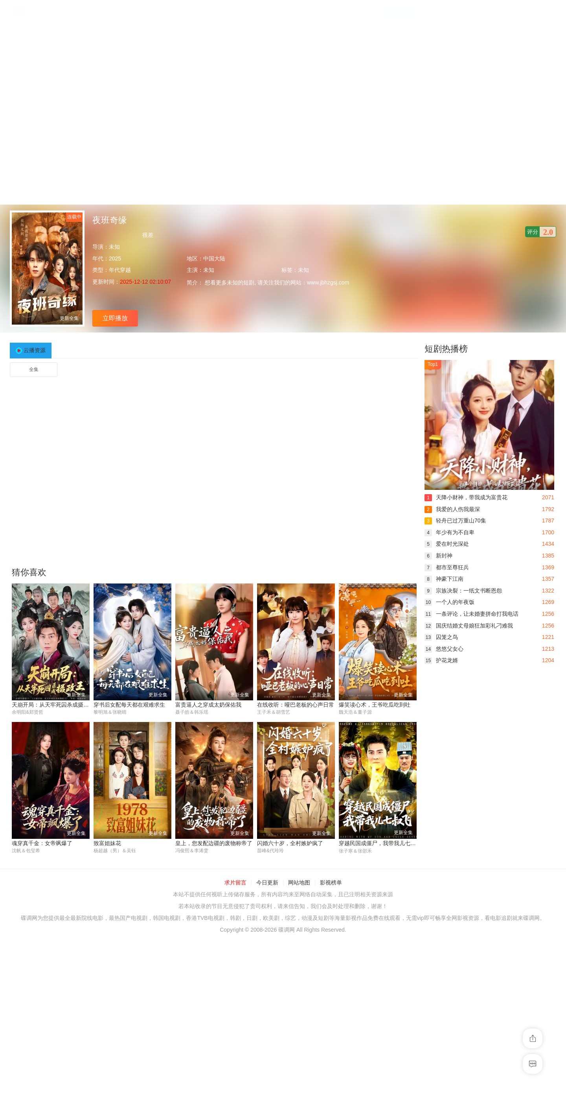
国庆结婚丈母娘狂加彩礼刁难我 (468, 625)
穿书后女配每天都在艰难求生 (129, 705)
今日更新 (267, 883)
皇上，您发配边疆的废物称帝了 (213, 843)
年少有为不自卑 (449, 532)
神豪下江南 (443, 579)
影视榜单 (331, 883)
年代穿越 (120, 270)
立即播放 (115, 318)
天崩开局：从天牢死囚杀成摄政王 (53, 705)
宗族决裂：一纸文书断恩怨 (463, 590)
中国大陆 (214, 258)
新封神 (438, 555)
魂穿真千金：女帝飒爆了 (42, 843)
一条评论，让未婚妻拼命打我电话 (471, 614)
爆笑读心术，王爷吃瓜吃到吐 (374, 705)
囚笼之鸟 (441, 637)
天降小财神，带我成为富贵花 (465, 497)
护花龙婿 (441, 660)
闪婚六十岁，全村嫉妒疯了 (290, 843)
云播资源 (35, 350)
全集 (34, 369)
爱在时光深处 (446, 544)
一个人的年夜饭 (449, 602)
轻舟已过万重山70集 (455, 520)
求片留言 (235, 883)
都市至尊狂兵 (446, 567)
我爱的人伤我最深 (452, 509)
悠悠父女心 (443, 649)
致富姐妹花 (107, 843)
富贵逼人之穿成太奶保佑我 (208, 705)
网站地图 (299, 883)
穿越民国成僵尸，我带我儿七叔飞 (380, 843)
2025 (115, 258)
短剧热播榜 (446, 349)
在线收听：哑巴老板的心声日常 (295, 705)
